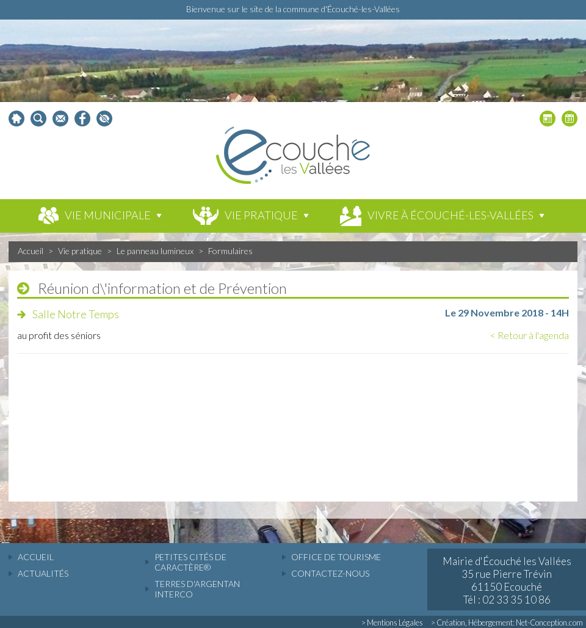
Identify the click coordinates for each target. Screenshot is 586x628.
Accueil (30, 251)
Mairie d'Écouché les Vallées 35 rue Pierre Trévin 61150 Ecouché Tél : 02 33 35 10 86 (507, 580)
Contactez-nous (330, 573)
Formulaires (230, 251)
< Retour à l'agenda (529, 335)
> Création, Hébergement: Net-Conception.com (507, 622)
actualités (43, 573)
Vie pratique (80, 251)
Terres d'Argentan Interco (197, 589)
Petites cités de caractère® (190, 562)
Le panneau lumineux (155, 251)
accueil (36, 557)
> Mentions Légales (392, 622)
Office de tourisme (336, 557)
